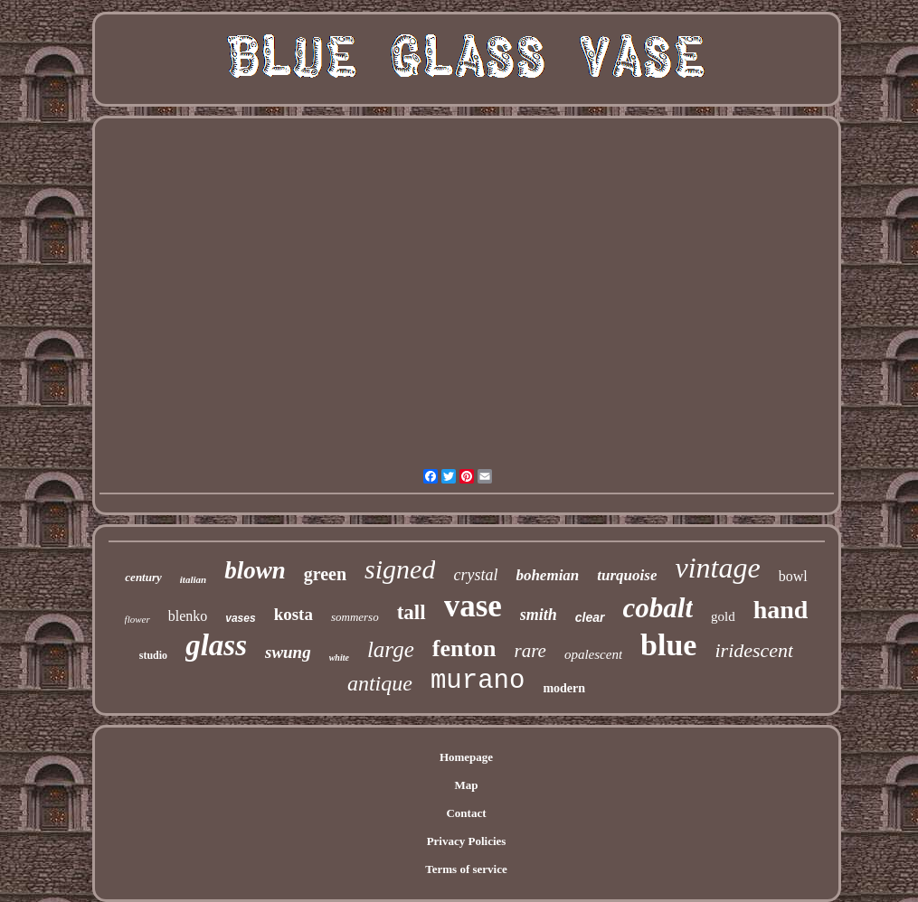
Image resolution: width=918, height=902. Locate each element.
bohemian (547, 575)
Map (466, 785)
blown (255, 570)
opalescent (593, 654)
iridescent (754, 650)
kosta (293, 614)
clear (590, 617)
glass (216, 645)
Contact (466, 813)
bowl (793, 576)
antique (379, 683)
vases (240, 618)
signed (399, 569)
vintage (717, 567)
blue (668, 645)
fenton (464, 648)
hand (781, 610)
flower (137, 619)
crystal (475, 575)
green (325, 574)
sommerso (355, 617)
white (339, 657)
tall (411, 612)
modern (564, 688)
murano (478, 681)
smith (538, 615)
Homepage (466, 757)
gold (723, 616)
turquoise (627, 575)
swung (288, 652)
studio (153, 655)
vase (473, 606)
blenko (188, 616)
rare (530, 651)
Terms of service (466, 869)
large (390, 649)
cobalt (658, 608)
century (143, 577)
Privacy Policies (466, 841)
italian (193, 579)
